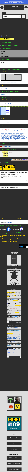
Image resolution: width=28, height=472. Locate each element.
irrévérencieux (22, 136)
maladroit (14, 137)
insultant (10, 136)
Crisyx (8, 327)
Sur (5, 229)
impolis (7, 110)
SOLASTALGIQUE (13, 307)
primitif (7, 139)
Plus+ (20, 293)
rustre (19, 139)
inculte (12, 135)
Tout (18, 310)
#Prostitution (14, 299)
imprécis (8, 134)
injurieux (2, 136)
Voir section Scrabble (9, 45)
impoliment (3, 94)
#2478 (16, 327)
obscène (23, 138)
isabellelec (8, 146)
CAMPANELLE (10, 332)
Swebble (8, 303)
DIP (15, 295)
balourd (11, 130)
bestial (18, 130)
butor (24, 130)
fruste (6, 133)
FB (13, 463)
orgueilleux (3, 139)
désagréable (16, 131)
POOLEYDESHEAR (10, 352)
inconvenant (3, 135)
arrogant (2, 130)
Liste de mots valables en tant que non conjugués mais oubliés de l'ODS (13, 336)
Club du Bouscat (10, 347)
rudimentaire (14, 139)
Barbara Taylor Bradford (11, 353)
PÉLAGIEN (9, 318)
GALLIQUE (17, 311)
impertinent (3, 134)
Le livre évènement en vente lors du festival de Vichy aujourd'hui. (14, 2)
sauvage (22, 139)
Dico (4, 36)
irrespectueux (16, 136)
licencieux (5, 137)
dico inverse (25, 159)
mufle (19, 138)
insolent (6, 136)
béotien (15, 130)
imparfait (21, 133)
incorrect (8, 135)
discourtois (21, 131)
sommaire (3, 140)
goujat (14, 133)
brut (21, 130)
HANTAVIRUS (18, 304)
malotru (2, 138)
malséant (10, 138)
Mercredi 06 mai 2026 (11, 349)
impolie (7, 112)
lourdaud (10, 137)
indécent (16, 135)
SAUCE (8, 296)
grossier (17, 133)
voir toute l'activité (18, 321)
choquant (3, 131)
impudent (12, 134)
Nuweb (17, 468)
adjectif (9, 103)
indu (19, 135)
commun (7, 131)
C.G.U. (14, 442)
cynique (11, 131)
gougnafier (10, 133)
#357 (10, 222)
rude (10, 139)
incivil (16, 134)
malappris (19, 137)
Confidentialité (14, 448)
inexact (22, 135)
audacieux (7, 130)
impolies (8, 114)
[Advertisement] (14, 26)
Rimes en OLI (4, 88)
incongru (19, 134)
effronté (2, 133)
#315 (7, 222)
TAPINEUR (15, 300)
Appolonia (13, 340)
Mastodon (17, 463)
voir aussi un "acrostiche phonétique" (9, 82)
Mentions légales (14, 437)
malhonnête (24, 137)
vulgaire (7, 140)
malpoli (6, 138)
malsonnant (15, 138)
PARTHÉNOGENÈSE (11, 292)
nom (8, 122)
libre (2, 137)
